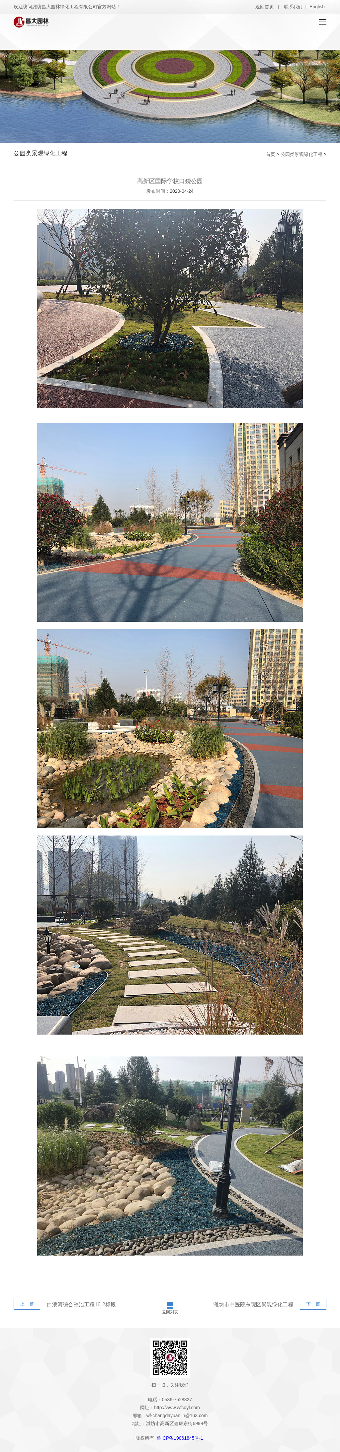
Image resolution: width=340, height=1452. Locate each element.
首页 (270, 154)
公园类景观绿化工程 (301, 154)
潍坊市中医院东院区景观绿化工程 (253, 1304)
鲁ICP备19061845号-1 (180, 1438)
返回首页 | (267, 6)
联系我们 (294, 6)
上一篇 (27, 1304)
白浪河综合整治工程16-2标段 (81, 1304)
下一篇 (313, 1304)
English (317, 6)
